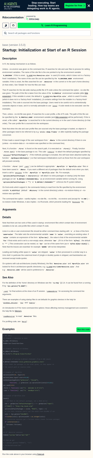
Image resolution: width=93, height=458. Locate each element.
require (51, 152)
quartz (32, 303)
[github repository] (13, 25)
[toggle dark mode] (5, 25)
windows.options (10, 303)
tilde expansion (61, 117)
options (6, 155)
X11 (21, 303)
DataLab (40, 454)
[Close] (89, 6)
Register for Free (75, 5)
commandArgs (52, 291)
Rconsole (76, 202)
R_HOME (29, 75)
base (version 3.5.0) (14, 44)
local (54, 106)
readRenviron (9, 316)
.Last (26, 166)
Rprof (24, 322)
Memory (18, 311)
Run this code (83, 330)
